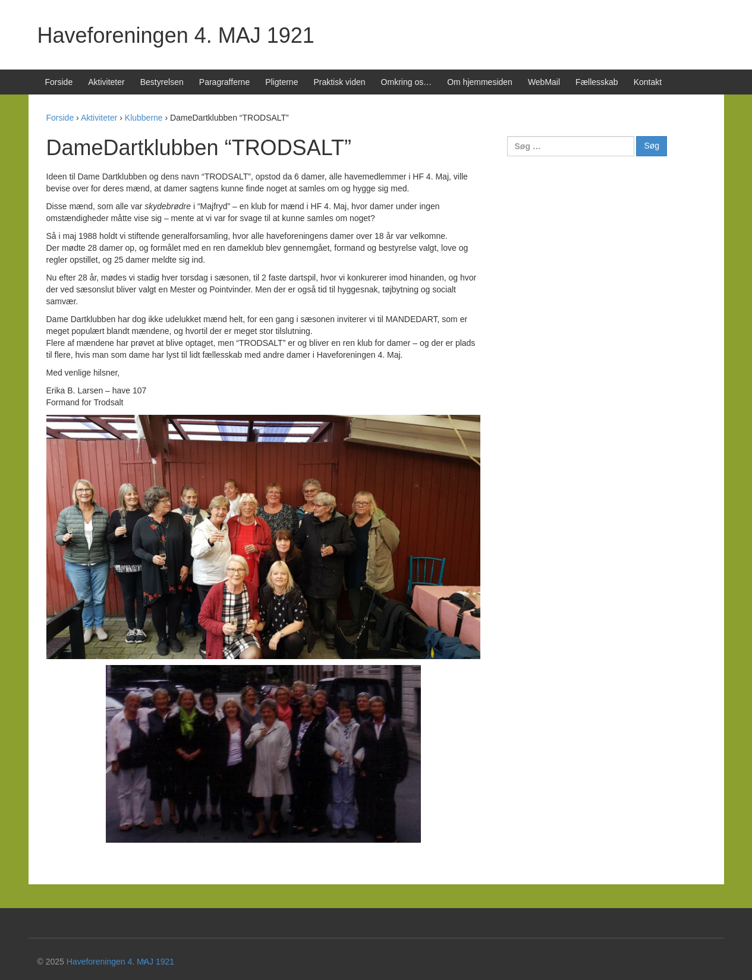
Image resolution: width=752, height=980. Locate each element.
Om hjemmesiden (479, 82)
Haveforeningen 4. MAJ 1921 (175, 35)
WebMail (544, 82)
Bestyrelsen (162, 82)
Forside (59, 82)
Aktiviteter (106, 82)
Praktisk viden (339, 82)
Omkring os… (406, 82)
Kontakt (648, 82)
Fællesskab (596, 82)
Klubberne (144, 117)
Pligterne (281, 82)
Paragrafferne (224, 82)
